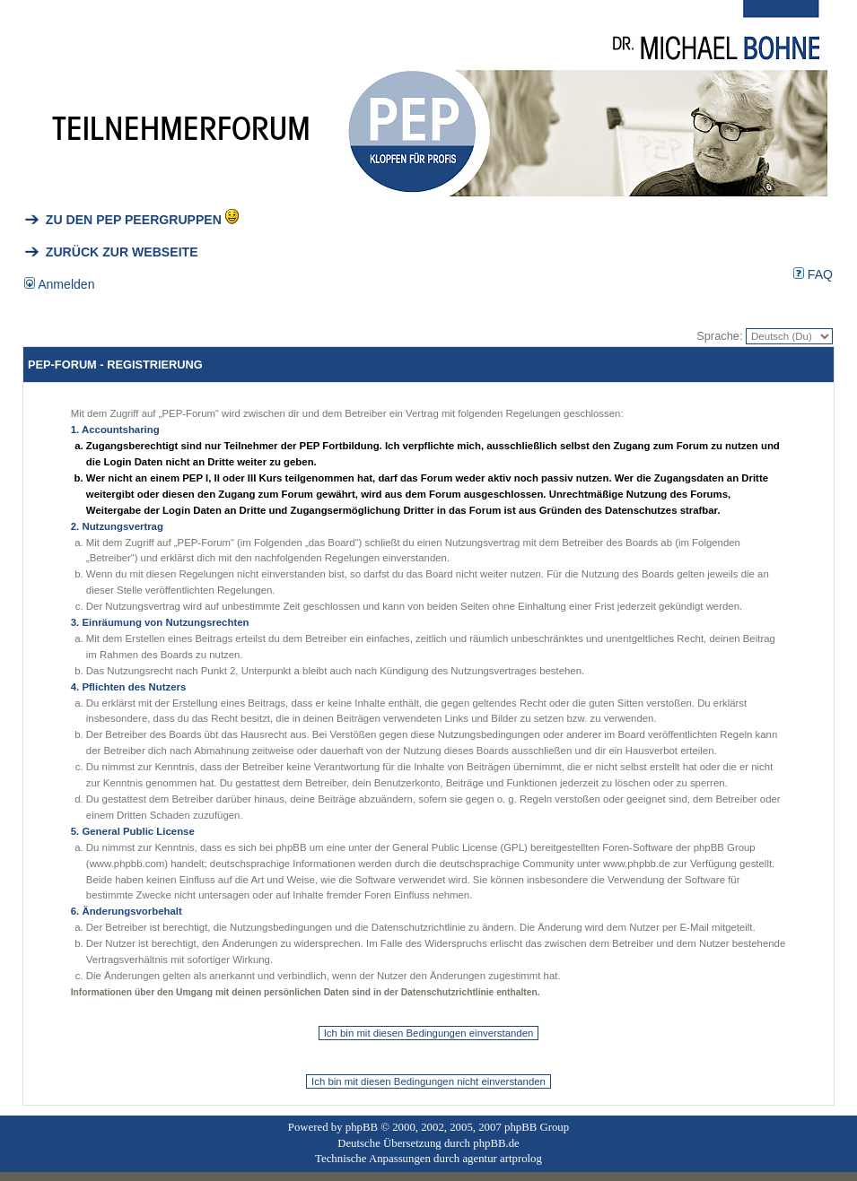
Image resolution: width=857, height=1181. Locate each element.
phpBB (361, 1127)
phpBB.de (496, 1143)
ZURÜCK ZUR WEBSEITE (111, 252)
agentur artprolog (501, 1158)
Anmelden (59, 284)
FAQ (813, 274)
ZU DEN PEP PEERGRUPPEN (123, 220)
